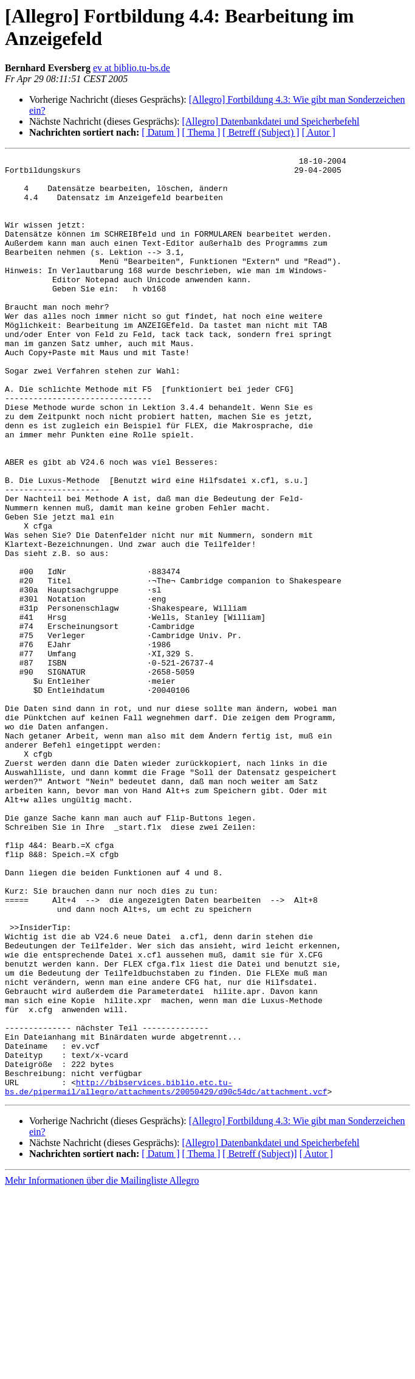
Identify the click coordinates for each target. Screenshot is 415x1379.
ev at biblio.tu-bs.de (131, 68)
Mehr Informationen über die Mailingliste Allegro (102, 1368)
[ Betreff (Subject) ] (260, 132)
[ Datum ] (160, 132)
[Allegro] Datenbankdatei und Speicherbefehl (270, 121)
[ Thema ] (201, 132)
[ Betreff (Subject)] (259, 1341)
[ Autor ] (318, 132)
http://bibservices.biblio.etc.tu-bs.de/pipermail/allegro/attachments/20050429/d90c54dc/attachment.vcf (166, 1274)
